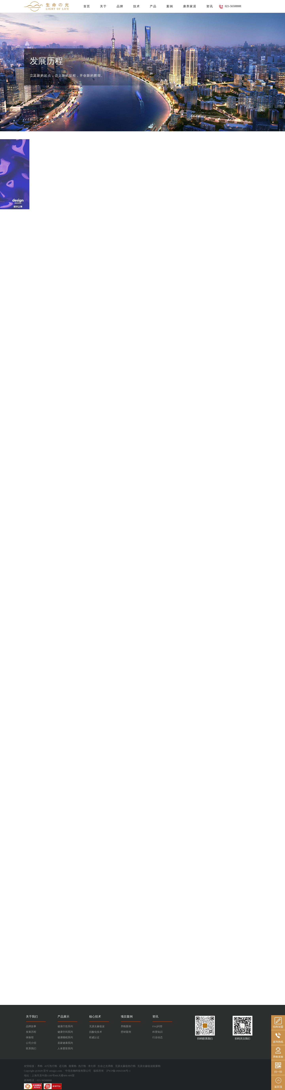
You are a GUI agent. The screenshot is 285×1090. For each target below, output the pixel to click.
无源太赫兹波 (97, 1026)
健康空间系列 (65, 1031)
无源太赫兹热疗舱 (125, 1066)
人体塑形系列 (65, 1048)
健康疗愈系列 (65, 1026)
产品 (153, 6)
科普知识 (157, 1031)
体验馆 (30, 1037)
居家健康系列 (65, 1042)
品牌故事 (31, 1026)
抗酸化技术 (95, 1031)
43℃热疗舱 (50, 1066)
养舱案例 (126, 1026)
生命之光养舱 (105, 1066)
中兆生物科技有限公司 (78, 1070)
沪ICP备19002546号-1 (118, 1070)
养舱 (39, 1066)
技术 (136, 6)
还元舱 (63, 1066)
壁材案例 (126, 1031)
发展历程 (31, 1031)
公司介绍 (31, 1042)
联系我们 (31, 1048)
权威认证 (94, 1037)
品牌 (120, 6)
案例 (169, 6)
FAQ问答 (157, 1026)
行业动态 (157, 1037)
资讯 (209, 6)
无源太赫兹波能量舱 (148, 1066)
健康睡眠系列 (65, 1037)
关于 (103, 6)
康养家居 (189, 6)
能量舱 (72, 1066)
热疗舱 (82, 1066)
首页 (86, 6)
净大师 (92, 1066)
